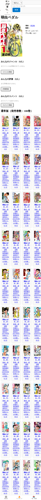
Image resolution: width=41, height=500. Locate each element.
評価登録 (6, 89)
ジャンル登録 (7, 72)
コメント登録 (7, 105)
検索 (16, 10)
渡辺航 (32, 25)
